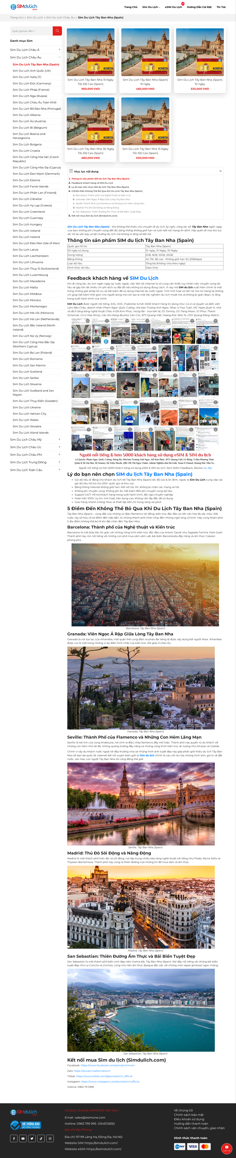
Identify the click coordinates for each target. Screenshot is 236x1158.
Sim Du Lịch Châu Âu (60, 17)
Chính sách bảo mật (189, 1115)
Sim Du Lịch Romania (28, 359)
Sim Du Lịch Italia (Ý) (27, 77)
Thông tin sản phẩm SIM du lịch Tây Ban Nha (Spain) (100, 178)
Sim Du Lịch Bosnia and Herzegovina (29, 136)
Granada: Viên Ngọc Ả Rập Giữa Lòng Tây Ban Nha (103, 199)
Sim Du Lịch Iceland (26, 230)
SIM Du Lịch (144, 278)
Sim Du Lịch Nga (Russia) (30, 96)
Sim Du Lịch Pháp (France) (31, 89)
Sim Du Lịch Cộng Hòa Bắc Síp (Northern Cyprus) (34, 344)
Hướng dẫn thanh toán (191, 1123)
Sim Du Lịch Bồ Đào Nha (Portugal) (37, 108)
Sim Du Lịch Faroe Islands (30, 186)
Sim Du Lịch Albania (27, 115)
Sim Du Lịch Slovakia (27, 426)
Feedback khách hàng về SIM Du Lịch (92, 183)
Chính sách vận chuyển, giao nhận (199, 1128)
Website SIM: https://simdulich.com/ (91, 1143)
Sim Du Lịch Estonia (26, 180)
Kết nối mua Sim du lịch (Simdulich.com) (94, 215)
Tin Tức (221, 7)
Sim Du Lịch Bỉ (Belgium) (30, 127)
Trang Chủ (130, 7)
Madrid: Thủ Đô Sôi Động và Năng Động (97, 207)
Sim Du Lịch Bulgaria (27, 144)
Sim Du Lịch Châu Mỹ (26, 439)
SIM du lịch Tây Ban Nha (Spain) (154, 474)
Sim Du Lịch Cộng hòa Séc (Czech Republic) (36, 159)
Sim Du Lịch (151, 7)
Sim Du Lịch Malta (25, 287)
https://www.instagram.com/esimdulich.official (110, 1081)
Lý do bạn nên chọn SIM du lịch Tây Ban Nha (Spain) (100, 187)
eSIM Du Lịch (173, 7)
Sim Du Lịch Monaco (27, 300)
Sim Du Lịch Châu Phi (26, 454)
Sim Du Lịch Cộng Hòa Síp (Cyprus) (37, 167)
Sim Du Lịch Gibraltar (27, 199)
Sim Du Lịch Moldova (27, 294)
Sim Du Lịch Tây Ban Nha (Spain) (36, 64)
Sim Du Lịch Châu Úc (25, 447)
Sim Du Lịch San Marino (29, 365)
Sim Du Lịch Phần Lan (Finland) (34, 192)
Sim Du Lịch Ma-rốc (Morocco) (33, 313)
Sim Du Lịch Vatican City (29, 413)
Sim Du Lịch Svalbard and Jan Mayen (33, 393)
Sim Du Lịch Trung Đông (28, 462)
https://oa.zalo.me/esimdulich (92, 1070)
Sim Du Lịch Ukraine (27, 407)
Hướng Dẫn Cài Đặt (199, 7)
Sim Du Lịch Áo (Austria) (29, 121)
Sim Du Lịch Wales (25, 420)
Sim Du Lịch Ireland (26, 237)
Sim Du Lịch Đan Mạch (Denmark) (36, 173)
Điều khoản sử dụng (189, 1119)
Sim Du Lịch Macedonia (29, 281)
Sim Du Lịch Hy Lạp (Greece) (32, 205)
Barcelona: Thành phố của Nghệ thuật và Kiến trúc (103, 195)
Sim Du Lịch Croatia (26, 150)
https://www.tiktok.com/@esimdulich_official (104, 1076)
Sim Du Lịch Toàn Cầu (26, 470)
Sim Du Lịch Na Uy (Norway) (32, 336)
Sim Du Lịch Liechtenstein (31, 256)
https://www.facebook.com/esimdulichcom (108, 1065)
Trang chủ (17, 17)
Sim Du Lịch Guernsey (28, 218)
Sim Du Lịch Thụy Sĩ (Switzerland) (36, 268)
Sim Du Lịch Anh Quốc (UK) (32, 70)
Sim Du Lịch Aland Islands (30, 432)
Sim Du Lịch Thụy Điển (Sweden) (35, 401)
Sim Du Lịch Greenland (29, 211)
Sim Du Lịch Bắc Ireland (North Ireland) (34, 327)
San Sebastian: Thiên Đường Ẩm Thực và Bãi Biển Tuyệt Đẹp (108, 211)
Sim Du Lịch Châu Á (24, 50)
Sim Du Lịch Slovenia (27, 384)
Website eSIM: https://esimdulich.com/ (93, 1149)
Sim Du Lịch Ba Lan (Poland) (32, 352)
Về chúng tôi (183, 1110)
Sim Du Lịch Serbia (26, 378)
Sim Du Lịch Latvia (25, 249)
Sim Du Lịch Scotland (27, 371)
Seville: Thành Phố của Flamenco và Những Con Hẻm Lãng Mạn (110, 203)
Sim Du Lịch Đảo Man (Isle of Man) (36, 243)
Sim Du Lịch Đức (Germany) (32, 83)
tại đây (208, 467)
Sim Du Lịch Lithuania (28, 262)
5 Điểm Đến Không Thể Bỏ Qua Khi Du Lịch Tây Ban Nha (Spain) (107, 191)
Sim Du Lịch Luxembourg (30, 275)
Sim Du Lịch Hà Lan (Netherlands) (36, 319)
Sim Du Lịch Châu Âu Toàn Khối (34, 102)
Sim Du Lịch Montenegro (30, 306)
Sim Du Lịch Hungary (27, 224)
